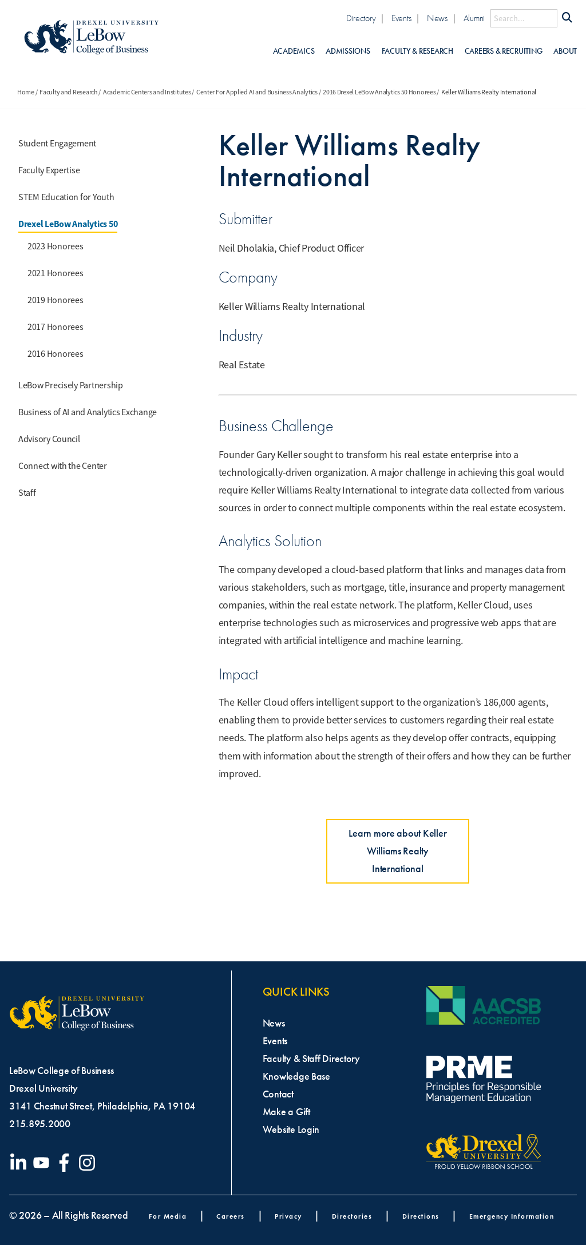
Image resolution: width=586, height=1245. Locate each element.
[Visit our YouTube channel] (43, 1162)
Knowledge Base (296, 1076)
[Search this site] (523, 18)
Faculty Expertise (49, 170)
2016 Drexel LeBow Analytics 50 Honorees (379, 92)
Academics (294, 51)
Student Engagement (57, 143)
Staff (27, 493)
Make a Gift (286, 1111)
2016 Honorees (55, 354)
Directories (352, 1216)
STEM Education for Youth (66, 197)
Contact (278, 1094)
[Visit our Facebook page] (66, 1162)
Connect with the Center (62, 466)
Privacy (288, 1216)
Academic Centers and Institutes (147, 92)
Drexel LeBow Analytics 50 (67, 224)
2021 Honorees (55, 273)
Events (401, 18)
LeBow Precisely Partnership (70, 385)
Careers (230, 1216)
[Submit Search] (567, 18)
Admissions (348, 51)
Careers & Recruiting (504, 51)
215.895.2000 (39, 1123)
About (565, 51)
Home (25, 92)
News (437, 18)
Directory (361, 18)
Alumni (474, 18)
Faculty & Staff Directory (311, 1058)
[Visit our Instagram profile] (89, 1162)
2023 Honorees (55, 246)
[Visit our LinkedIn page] (20, 1162)
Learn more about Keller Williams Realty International (397, 851)
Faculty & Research (417, 51)
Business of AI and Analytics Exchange (87, 412)
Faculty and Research (68, 92)
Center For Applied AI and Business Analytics (257, 92)
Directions (421, 1216)
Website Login (291, 1129)
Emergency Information (512, 1216)
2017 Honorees (55, 327)
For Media (168, 1216)
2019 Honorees (55, 300)
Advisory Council (49, 439)
